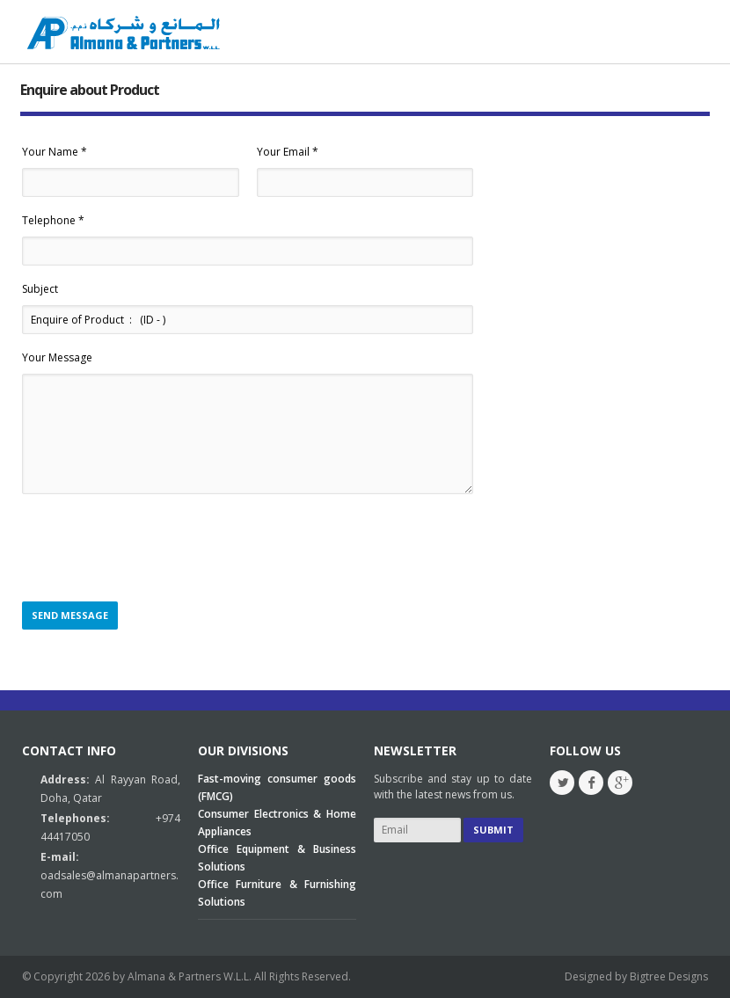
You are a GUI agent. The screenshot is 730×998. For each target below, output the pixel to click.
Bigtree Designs (669, 976)
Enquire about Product (89, 89)
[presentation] (155, 548)
